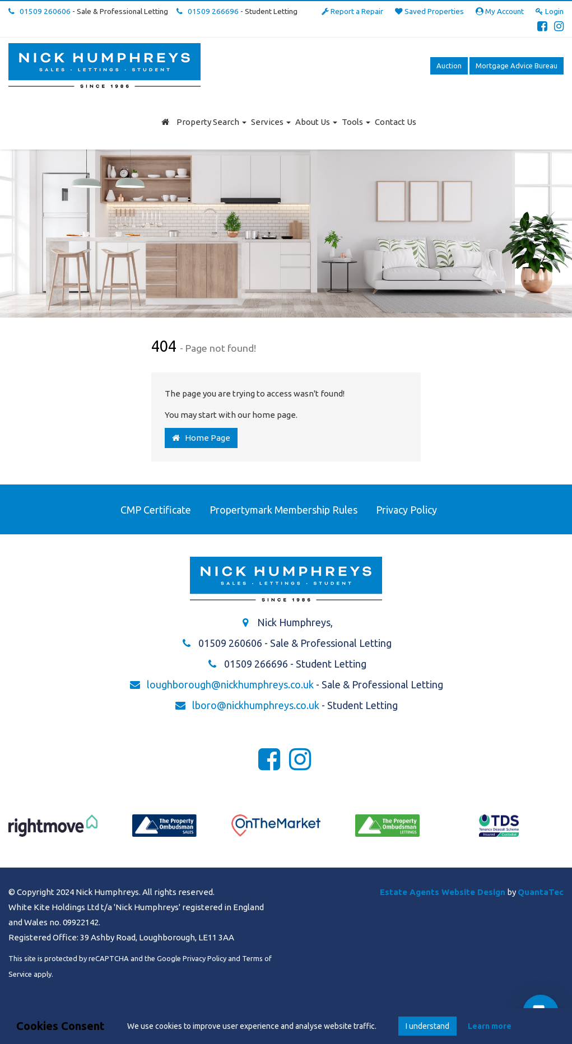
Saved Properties (429, 11)
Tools (356, 122)
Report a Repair (352, 11)
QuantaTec (541, 892)
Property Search (211, 122)
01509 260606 (39, 11)
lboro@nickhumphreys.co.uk (255, 705)
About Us (316, 122)
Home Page (201, 437)
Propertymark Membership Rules (283, 509)
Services (271, 122)
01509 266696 (207, 11)
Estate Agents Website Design (442, 892)
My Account (500, 11)
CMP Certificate (155, 509)
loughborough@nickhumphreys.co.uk (230, 684)
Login (550, 11)
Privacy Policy (406, 509)
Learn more (489, 1026)
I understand (427, 1026)
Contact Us (395, 122)
